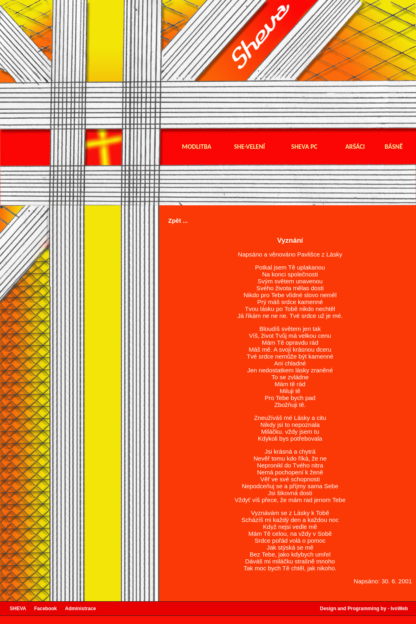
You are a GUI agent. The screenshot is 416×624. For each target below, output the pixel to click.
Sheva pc (304, 146)
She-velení (249, 146)
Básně (394, 146)
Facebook (49, 608)
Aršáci (355, 146)
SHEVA (22, 608)
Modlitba (196, 146)
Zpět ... (178, 220)
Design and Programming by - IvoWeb (364, 608)
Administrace (80, 608)
